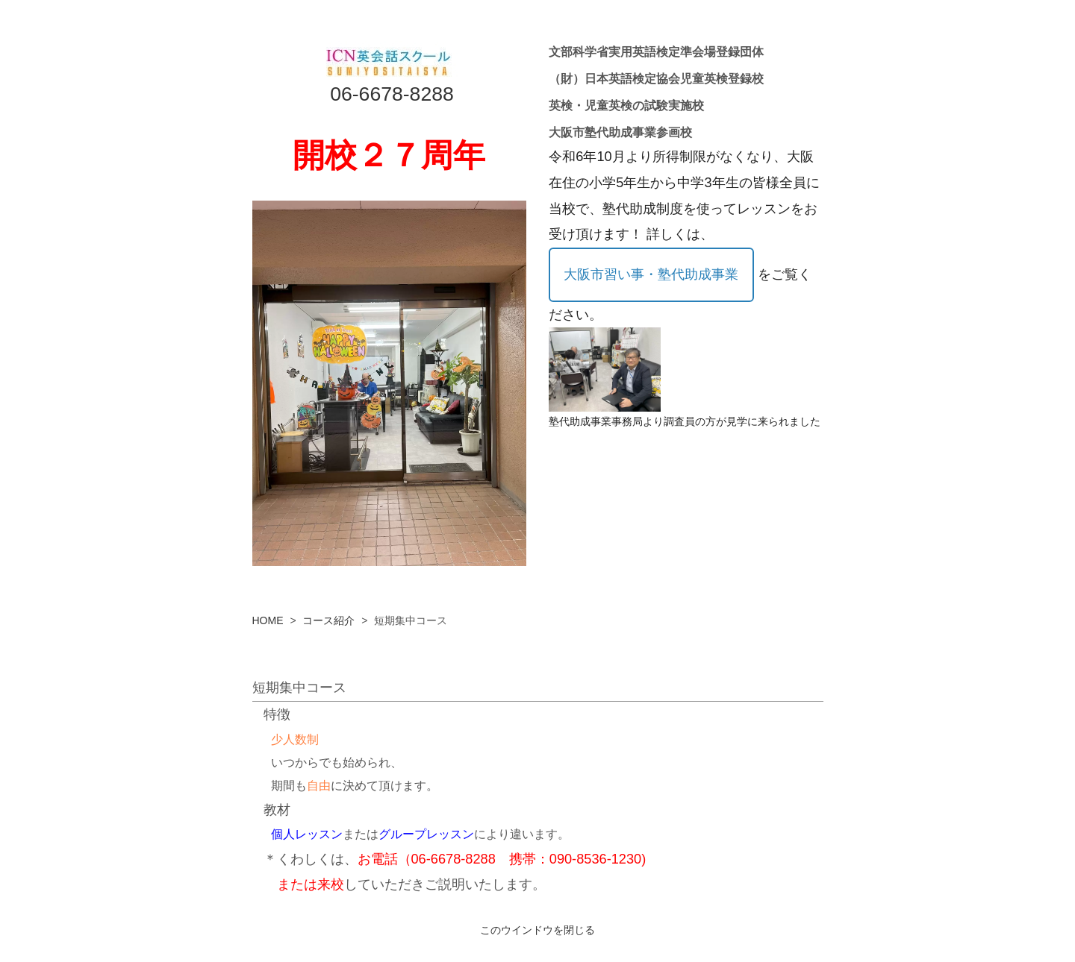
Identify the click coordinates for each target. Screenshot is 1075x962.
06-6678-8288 (392, 94)
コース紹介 (328, 620)
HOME (268, 620)
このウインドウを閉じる (537, 930)
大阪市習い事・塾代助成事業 (651, 274)
